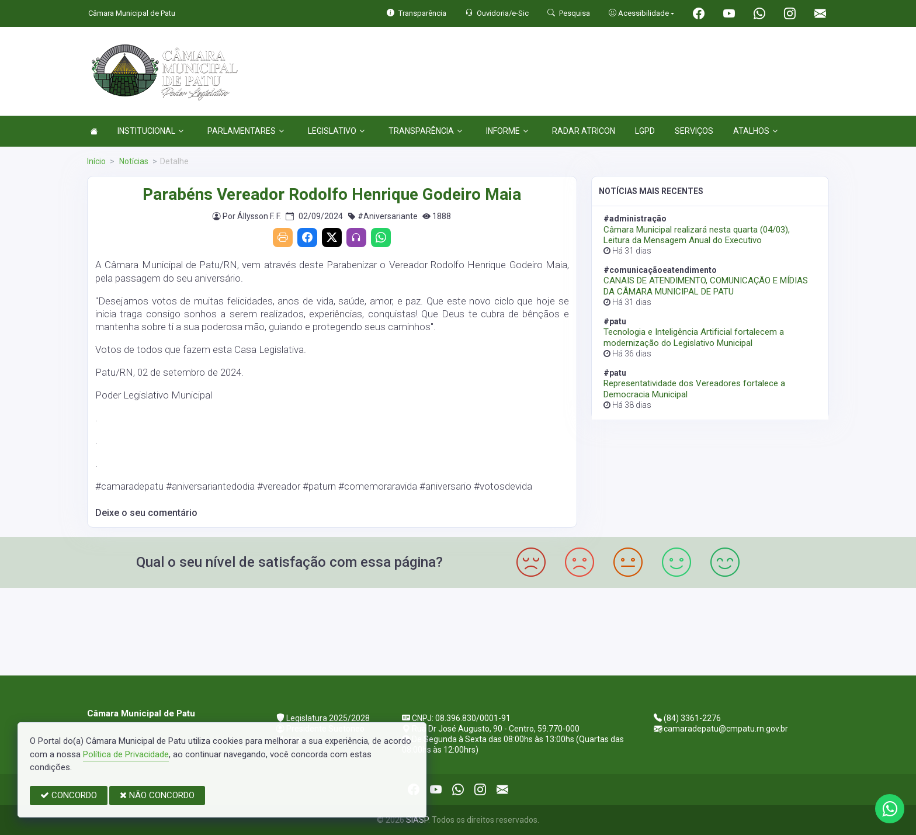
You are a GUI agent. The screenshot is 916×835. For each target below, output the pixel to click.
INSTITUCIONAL (150, 131)
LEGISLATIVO (336, 131)
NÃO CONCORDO (157, 795)
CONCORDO (68, 795)
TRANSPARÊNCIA (425, 131)
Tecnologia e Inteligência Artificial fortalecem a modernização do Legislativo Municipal (693, 337)
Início (96, 161)
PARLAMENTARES (245, 131)
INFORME (507, 131)
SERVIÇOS (694, 131)
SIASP (417, 819)
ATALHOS (755, 131)
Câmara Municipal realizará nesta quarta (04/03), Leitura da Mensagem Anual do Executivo (696, 234)
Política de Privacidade (126, 754)
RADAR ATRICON (583, 131)
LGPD (645, 131)
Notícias (132, 161)
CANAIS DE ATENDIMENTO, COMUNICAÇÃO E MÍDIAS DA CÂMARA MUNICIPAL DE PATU (705, 285)
